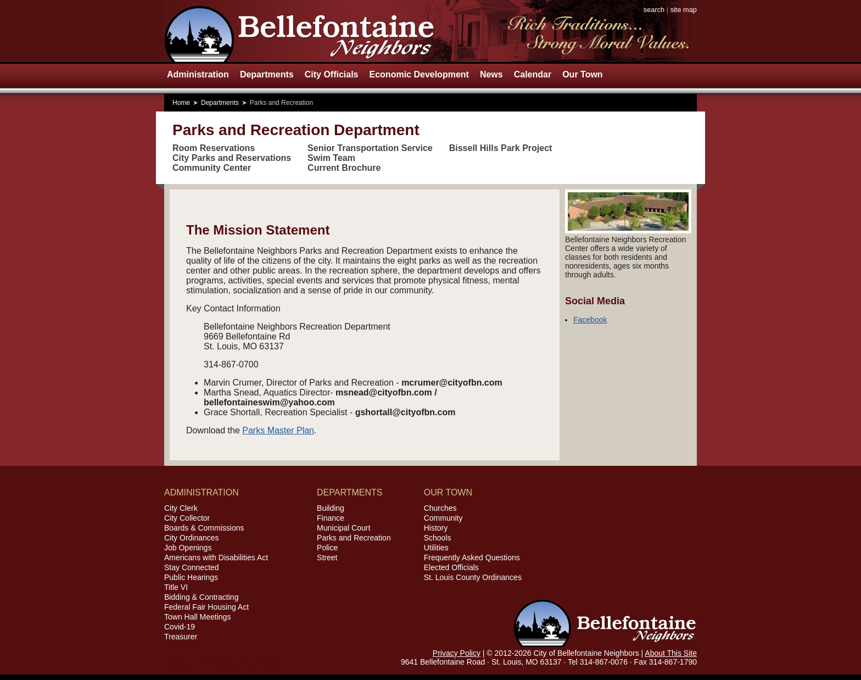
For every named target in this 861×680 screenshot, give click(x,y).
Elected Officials (451, 567)
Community (443, 518)
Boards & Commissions (204, 527)
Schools (437, 537)
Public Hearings (191, 577)
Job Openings (187, 547)
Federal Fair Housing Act (206, 607)
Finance (330, 518)
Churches (440, 508)
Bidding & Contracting (201, 597)
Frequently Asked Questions (472, 557)
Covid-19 (179, 626)
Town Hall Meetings (197, 616)
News (491, 74)
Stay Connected (191, 567)
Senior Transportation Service (370, 148)
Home (181, 103)
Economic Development (419, 74)
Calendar (532, 74)
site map (683, 9)
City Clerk (181, 508)
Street (327, 557)
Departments (267, 74)
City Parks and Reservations (231, 158)
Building (330, 508)
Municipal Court (343, 527)
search (654, 9)
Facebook (590, 319)
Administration (198, 74)
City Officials (332, 74)
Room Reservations (213, 148)
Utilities (436, 547)
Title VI (176, 587)
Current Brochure (344, 167)
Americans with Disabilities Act (216, 557)
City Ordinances (191, 537)
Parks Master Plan (278, 430)
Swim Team (331, 158)
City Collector (187, 518)
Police (327, 547)
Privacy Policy (456, 653)
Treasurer (180, 636)
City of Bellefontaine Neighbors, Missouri (299, 31)
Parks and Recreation (354, 537)
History (436, 527)
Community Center (211, 167)
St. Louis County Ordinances (473, 577)
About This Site (671, 653)
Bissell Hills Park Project (500, 148)
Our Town (582, 74)
